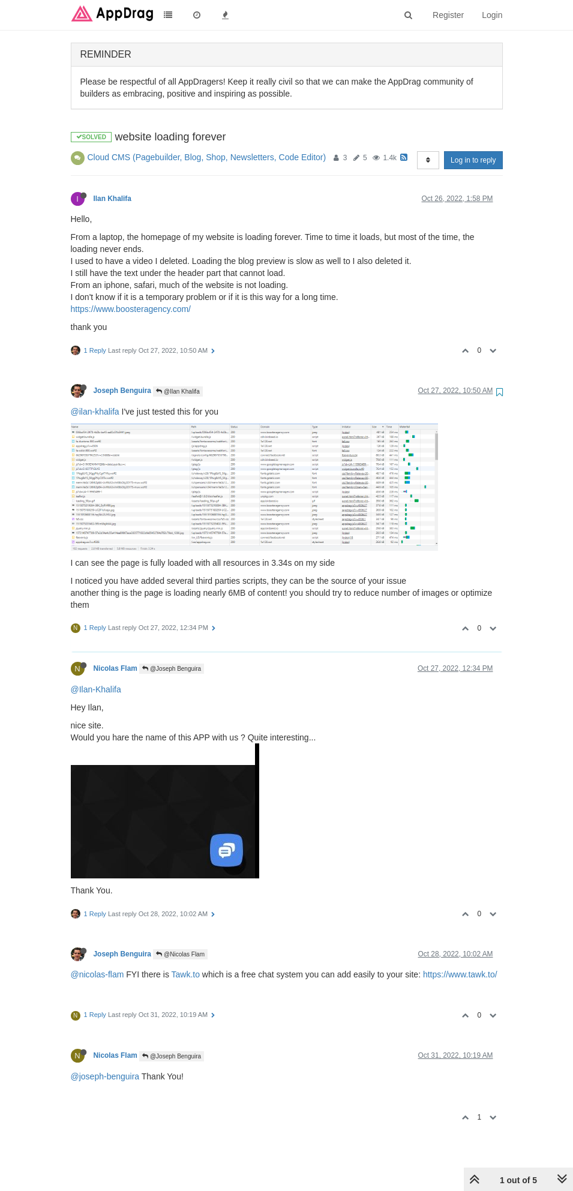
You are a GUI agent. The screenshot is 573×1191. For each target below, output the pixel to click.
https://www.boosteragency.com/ (131, 309)
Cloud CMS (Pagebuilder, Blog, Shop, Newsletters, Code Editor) (207, 157)
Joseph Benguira (122, 390)
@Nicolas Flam (180, 954)
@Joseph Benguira (171, 668)
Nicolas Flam (115, 668)
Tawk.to (186, 974)
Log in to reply (473, 160)
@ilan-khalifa (95, 411)
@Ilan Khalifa (177, 391)
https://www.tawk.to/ (460, 974)
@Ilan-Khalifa (96, 689)
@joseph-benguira (105, 1076)
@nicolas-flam (97, 974)
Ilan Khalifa (112, 198)
